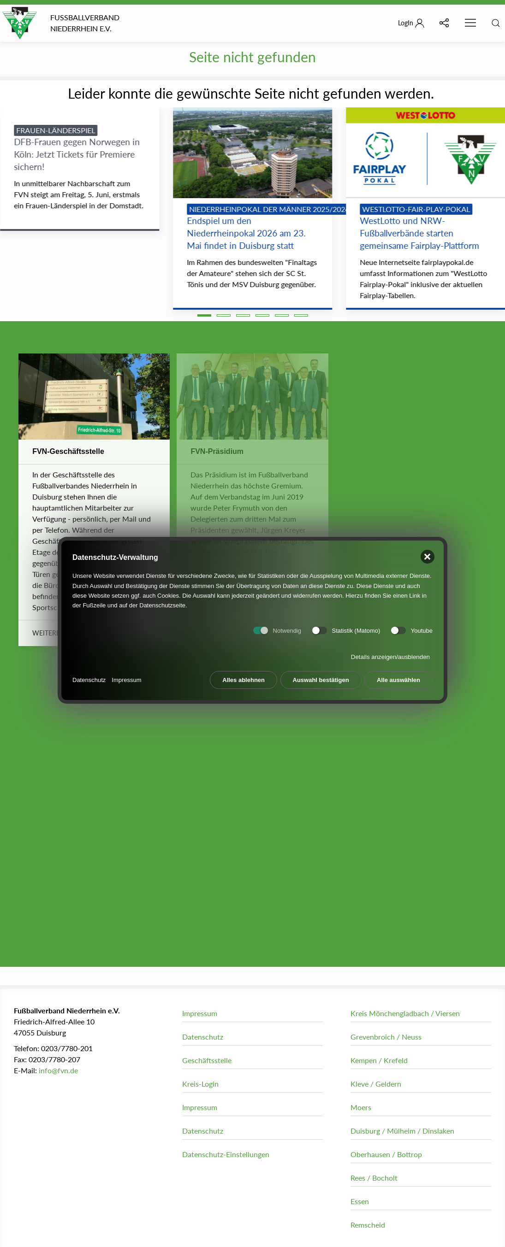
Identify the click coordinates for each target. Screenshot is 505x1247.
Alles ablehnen (243, 676)
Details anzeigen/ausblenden (390, 653)
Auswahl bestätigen (321, 676)
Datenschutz (89, 676)
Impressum (126, 676)
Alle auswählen (398, 676)
